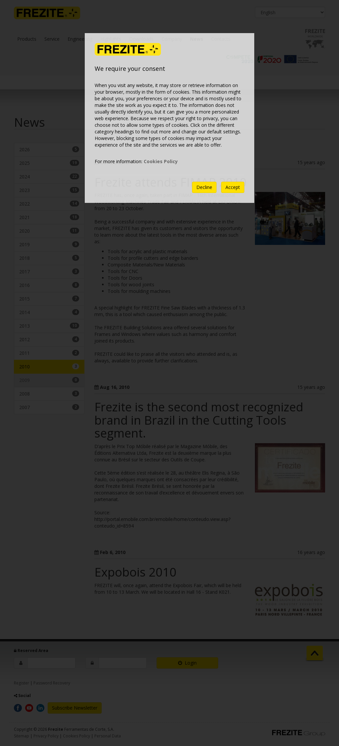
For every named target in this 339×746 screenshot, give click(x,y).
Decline (204, 187)
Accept (232, 187)
